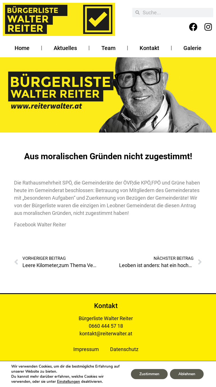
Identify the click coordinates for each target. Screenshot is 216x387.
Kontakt (149, 48)
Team (108, 48)
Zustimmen (149, 374)
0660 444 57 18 (106, 326)
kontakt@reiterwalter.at (105, 333)
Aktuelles (65, 48)
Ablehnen (186, 374)
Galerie (192, 48)
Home (22, 48)
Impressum (86, 349)
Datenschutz (124, 349)
